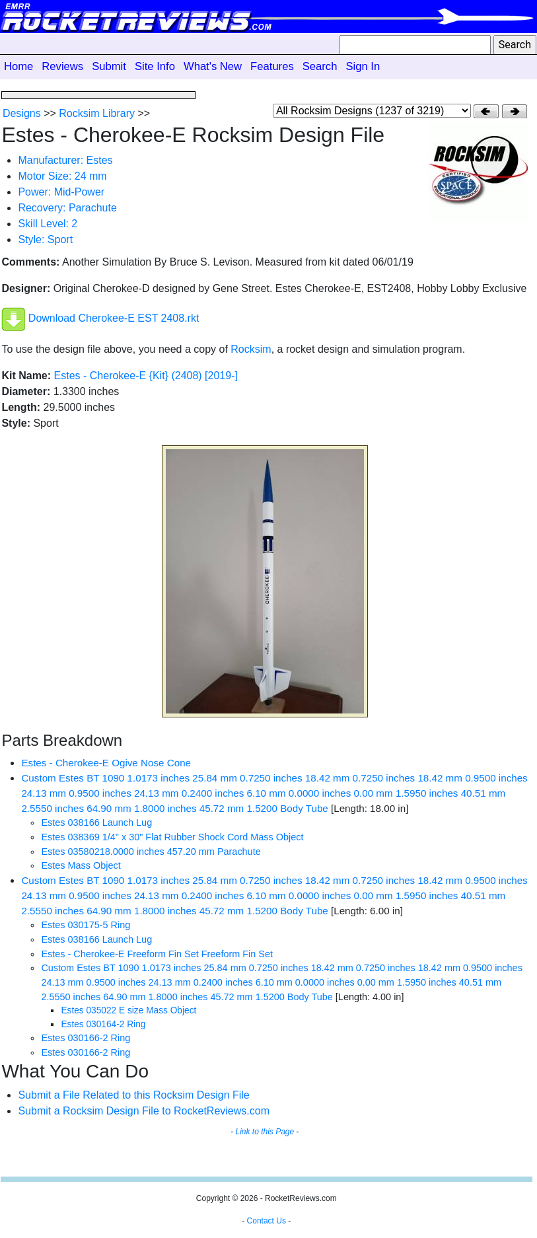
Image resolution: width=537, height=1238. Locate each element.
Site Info (155, 66)
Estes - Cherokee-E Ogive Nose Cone (106, 762)
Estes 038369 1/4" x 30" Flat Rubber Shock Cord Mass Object (172, 837)
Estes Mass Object (80, 865)
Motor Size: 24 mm (62, 176)
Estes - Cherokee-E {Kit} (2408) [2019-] (146, 375)
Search (320, 66)
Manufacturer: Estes (65, 160)
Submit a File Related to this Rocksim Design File (133, 1095)
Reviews (62, 66)
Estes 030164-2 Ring (103, 1024)
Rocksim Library (97, 113)
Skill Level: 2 (47, 223)
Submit (109, 66)
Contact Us (266, 1220)
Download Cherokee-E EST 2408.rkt (113, 318)
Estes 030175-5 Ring (85, 925)
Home (18, 66)
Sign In (362, 66)
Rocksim (251, 349)
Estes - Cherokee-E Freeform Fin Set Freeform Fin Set (157, 954)
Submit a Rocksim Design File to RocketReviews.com (143, 1110)
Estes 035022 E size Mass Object (128, 1010)
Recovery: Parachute (67, 207)
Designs (22, 113)
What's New (213, 66)
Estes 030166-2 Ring (85, 1038)
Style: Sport (45, 239)
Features (272, 66)
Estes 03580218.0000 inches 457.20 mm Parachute (150, 851)
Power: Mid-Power (61, 192)
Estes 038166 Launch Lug (96, 822)
